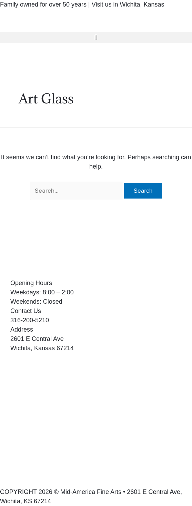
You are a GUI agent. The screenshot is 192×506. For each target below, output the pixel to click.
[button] (96, 37)
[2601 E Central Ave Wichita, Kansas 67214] (96, 425)
